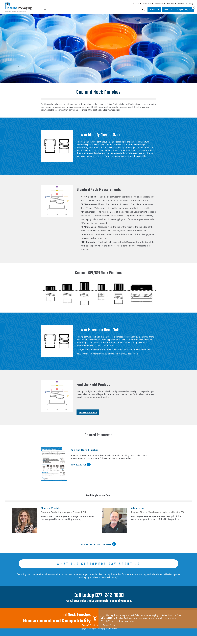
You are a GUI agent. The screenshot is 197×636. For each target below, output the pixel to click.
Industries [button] (147, 4)
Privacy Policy (109, 625)
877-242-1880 (109, 595)
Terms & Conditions (90, 625)
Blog (191, 4)
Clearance (168, 9)
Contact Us (182, 4)
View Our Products (88, 412)
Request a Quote (185, 9)
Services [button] (136, 4)
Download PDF (78, 464)
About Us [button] (171, 4)
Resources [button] (159, 4)
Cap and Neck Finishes (85, 450)
